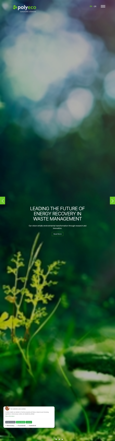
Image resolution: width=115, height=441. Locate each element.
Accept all (28, 422)
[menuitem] (91, 6)
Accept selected (21, 422)
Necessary (10, 425)
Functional (21, 425)
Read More (58, 234)
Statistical (32, 425)
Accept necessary (10, 422)
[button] (2, 200)
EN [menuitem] (91, 6)
